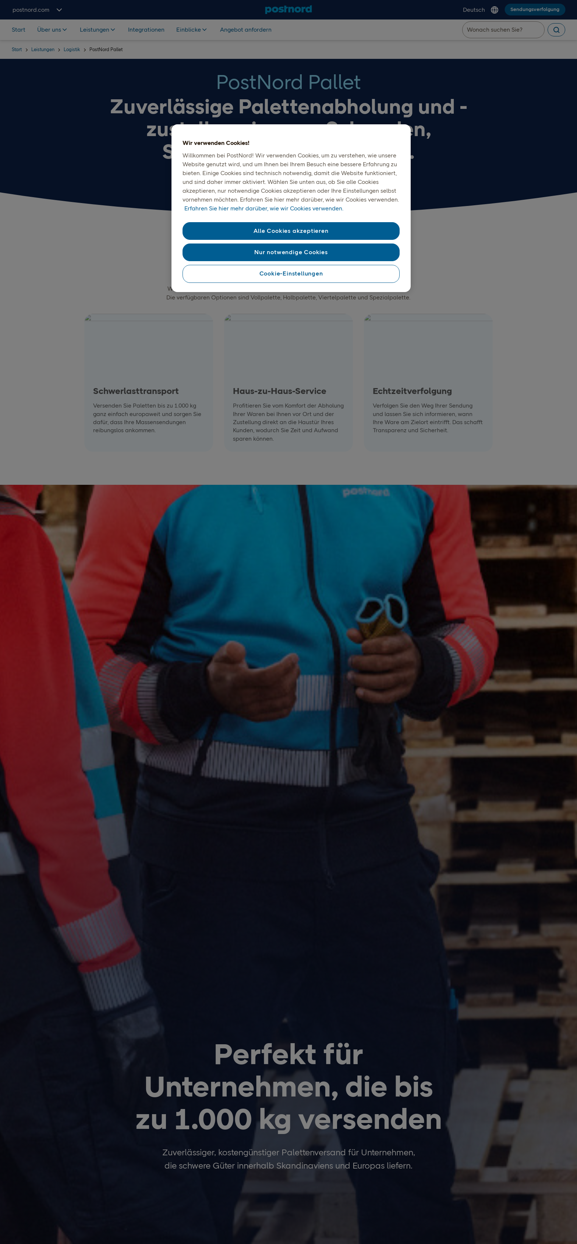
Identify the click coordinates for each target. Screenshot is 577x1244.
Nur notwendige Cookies (291, 252)
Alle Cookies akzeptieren (291, 230)
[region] (291, 208)
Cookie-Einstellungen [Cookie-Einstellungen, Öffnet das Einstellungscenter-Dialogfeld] (291, 273)
